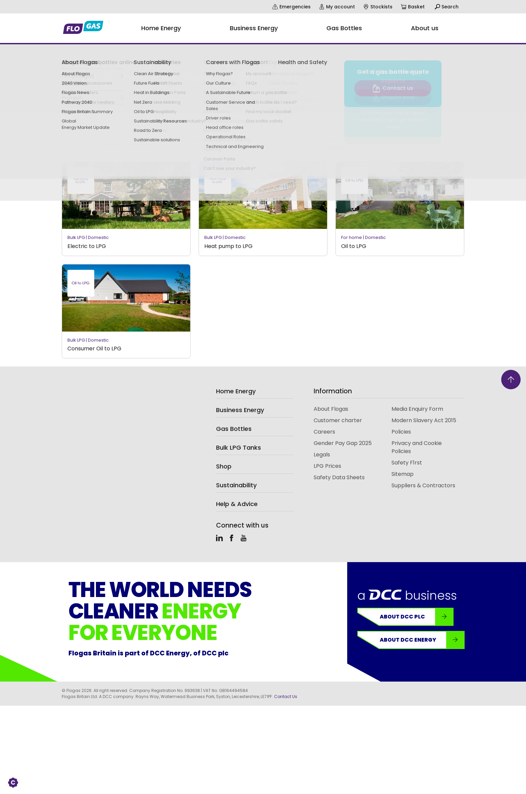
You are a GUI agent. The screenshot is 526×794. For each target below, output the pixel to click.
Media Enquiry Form (417, 409)
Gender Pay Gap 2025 (343, 443)
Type (331, 139)
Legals (322, 454)
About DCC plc (416, 617)
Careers (324, 432)
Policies (401, 432)
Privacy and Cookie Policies (416, 447)
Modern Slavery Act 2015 (423, 420)
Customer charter (338, 420)
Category (197, 139)
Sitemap (402, 474)
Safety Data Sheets (339, 477)
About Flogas (331, 409)
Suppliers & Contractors (423, 485)
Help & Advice (237, 504)
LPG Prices (327, 466)
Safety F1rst (406, 462)
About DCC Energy (422, 640)
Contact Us (285, 696)
